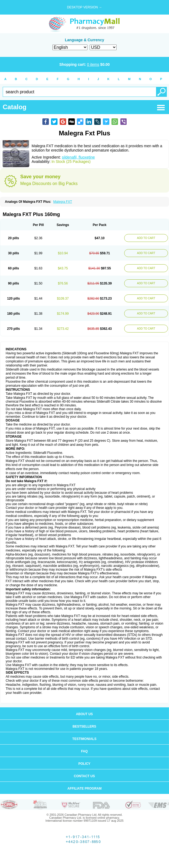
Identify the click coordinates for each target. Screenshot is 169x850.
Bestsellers (84, 726)
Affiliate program (84, 788)
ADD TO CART (146, 238)
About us (84, 714)
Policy (84, 764)
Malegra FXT (62, 202)
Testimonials (84, 739)
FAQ (84, 751)
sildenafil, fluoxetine (78, 157)
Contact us (84, 776)
